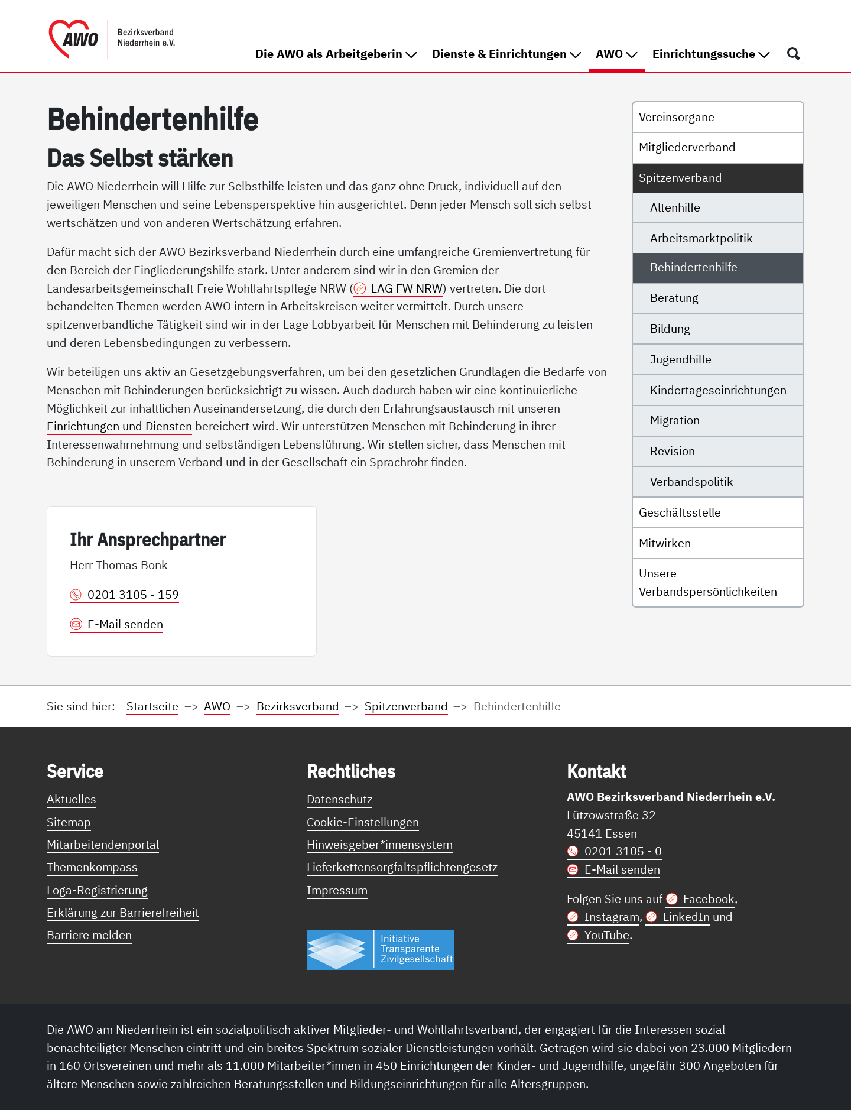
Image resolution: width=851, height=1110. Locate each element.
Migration (675, 420)
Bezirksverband (297, 706)
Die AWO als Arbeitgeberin (336, 53)
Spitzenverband (680, 178)
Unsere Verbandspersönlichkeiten (708, 582)
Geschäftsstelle (680, 512)
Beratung (674, 298)
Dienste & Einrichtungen (507, 53)
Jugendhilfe (681, 359)
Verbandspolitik (691, 481)
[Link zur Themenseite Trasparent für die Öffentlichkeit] (380, 949)
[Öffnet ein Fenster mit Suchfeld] (793, 53)
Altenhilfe (675, 207)
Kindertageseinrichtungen (718, 390)
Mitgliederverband (687, 147)
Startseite (152, 706)
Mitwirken (665, 543)
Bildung (670, 328)
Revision (672, 451)
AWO (620, 52)
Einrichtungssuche (711, 53)
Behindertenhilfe (694, 267)
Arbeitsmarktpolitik (701, 238)
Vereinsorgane (676, 117)
